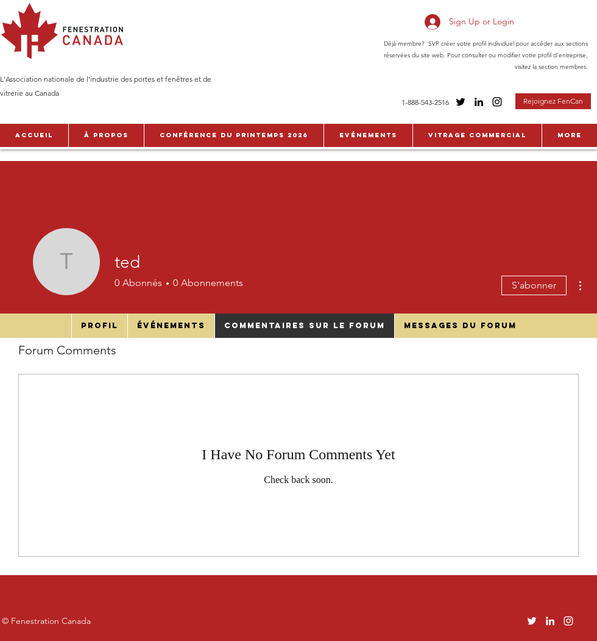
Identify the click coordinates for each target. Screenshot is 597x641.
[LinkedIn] (479, 102)
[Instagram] (497, 102)
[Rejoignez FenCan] (553, 101)
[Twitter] (460, 102)
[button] (106, 135)
